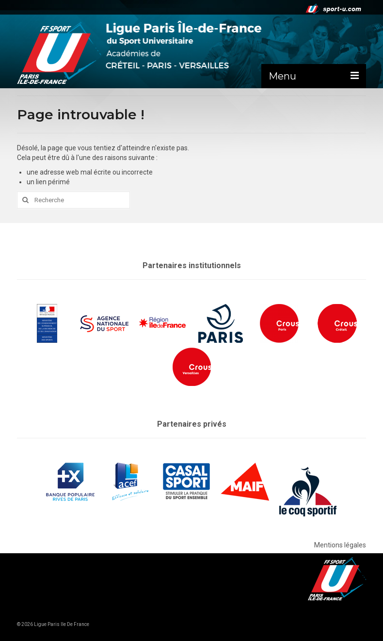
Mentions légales (340, 545)
